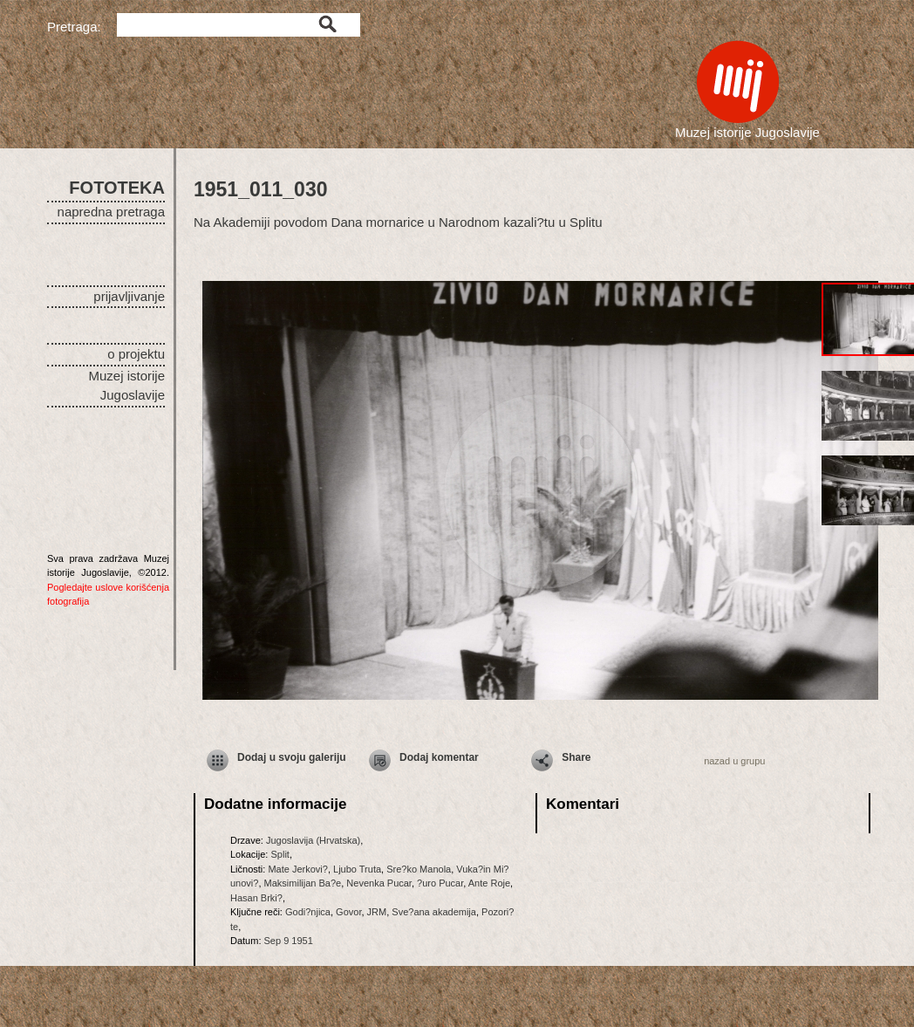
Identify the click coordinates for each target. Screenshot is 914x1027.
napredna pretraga (111, 211)
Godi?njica (308, 912)
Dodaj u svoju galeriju (291, 757)
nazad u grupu (734, 761)
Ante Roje (489, 883)
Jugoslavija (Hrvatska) (313, 840)
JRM (377, 912)
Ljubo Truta (357, 869)
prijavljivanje (129, 296)
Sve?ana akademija (434, 912)
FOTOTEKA (117, 187)
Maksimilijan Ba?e (303, 883)
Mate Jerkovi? (297, 869)
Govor (348, 912)
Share (576, 757)
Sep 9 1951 (288, 940)
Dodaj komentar (439, 757)
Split (279, 854)
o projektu (136, 353)
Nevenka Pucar (379, 883)
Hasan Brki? (256, 898)
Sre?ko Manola (418, 869)
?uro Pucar (440, 883)
